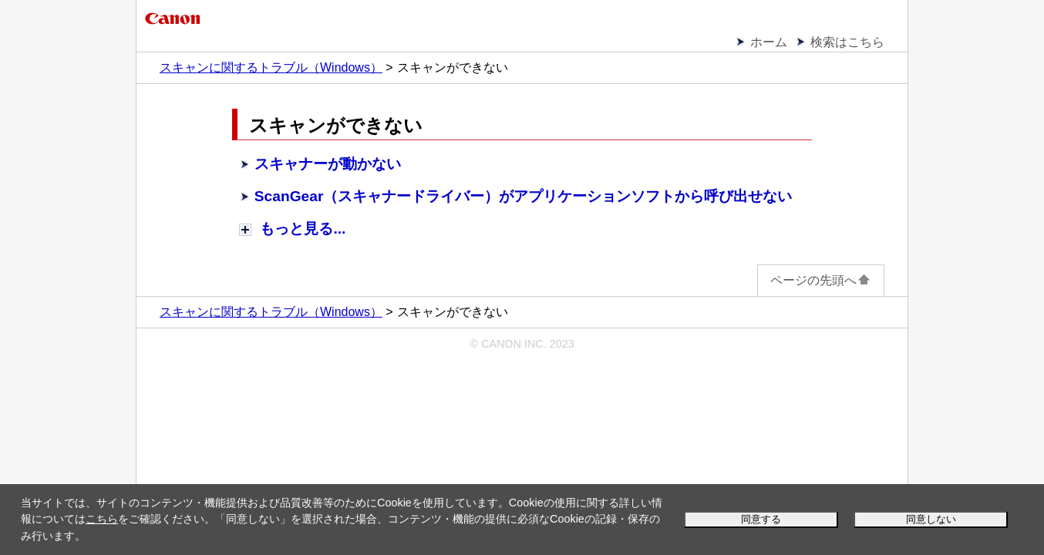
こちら (102, 519)
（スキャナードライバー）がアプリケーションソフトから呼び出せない (523, 196)
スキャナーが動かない (327, 164)
